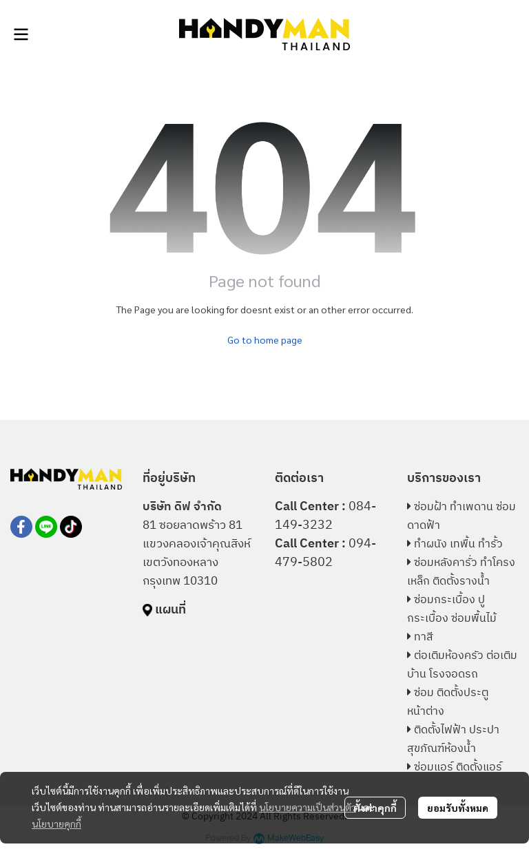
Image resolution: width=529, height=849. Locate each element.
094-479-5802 (325, 553)
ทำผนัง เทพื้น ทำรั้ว (458, 544)
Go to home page (264, 339)
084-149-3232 (325, 516)
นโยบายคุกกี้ (56, 823)
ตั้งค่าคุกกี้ (375, 807)
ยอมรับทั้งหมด (457, 807)
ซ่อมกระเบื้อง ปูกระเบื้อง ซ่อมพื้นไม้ (452, 609)
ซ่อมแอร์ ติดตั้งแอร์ (458, 767)
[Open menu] (20, 34)
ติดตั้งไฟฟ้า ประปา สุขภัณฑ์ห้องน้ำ (453, 739)
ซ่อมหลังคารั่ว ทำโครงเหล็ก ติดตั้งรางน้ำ (461, 572)
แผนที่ (170, 610)
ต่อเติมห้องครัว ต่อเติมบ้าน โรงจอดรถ (462, 665)
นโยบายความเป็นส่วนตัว (307, 807)
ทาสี (423, 637)
